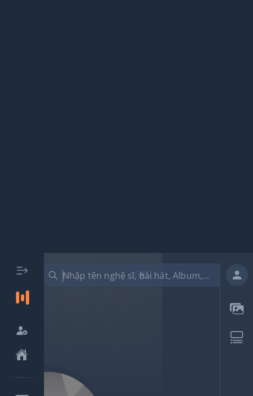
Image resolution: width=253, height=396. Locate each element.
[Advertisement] (126, 126)
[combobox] (138, 275)
